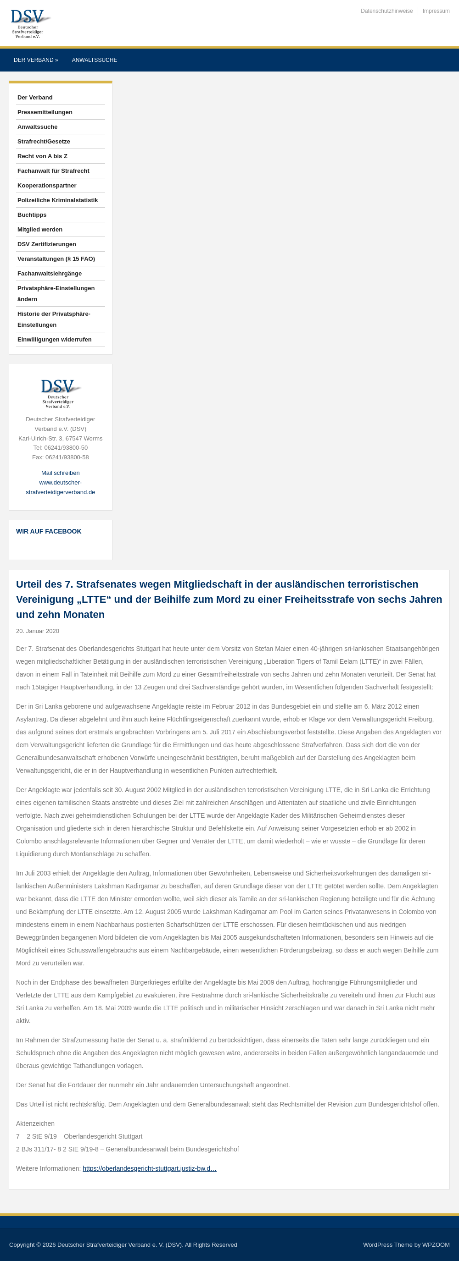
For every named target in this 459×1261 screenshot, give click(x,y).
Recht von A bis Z (42, 156)
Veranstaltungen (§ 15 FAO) (56, 258)
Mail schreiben (60, 472)
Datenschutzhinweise (387, 11)
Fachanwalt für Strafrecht (53, 170)
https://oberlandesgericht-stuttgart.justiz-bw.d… (150, 1168)
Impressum (436, 11)
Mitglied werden (39, 229)
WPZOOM (436, 1244)
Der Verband (36, 60)
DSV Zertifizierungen (46, 244)
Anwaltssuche (95, 60)
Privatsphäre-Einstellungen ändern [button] (56, 294)
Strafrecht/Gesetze (43, 141)
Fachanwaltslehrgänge (49, 273)
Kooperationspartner (47, 185)
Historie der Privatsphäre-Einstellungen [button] (53, 319)
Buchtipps (32, 214)
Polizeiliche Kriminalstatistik (57, 200)
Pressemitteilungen (45, 112)
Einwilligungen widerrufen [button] (54, 339)
